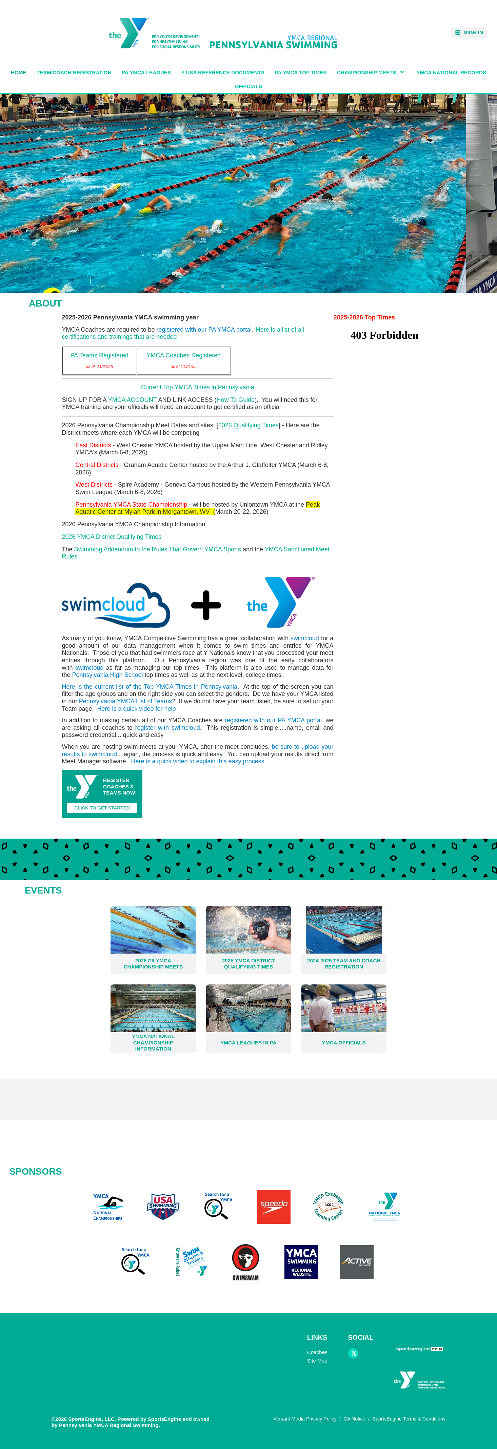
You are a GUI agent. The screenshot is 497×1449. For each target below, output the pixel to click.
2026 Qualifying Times (248, 425)
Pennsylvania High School (107, 674)
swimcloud (305, 638)
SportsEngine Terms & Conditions (408, 1419)
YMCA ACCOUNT (132, 399)
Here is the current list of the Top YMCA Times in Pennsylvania (149, 686)
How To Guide (236, 399)
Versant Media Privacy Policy (305, 1419)
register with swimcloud (167, 727)
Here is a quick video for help (136, 708)
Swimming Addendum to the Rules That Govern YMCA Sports (157, 549)
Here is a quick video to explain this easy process (197, 761)
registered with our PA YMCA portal (204, 329)
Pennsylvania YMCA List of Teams (125, 701)
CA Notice (354, 1419)
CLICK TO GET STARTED (102, 807)
